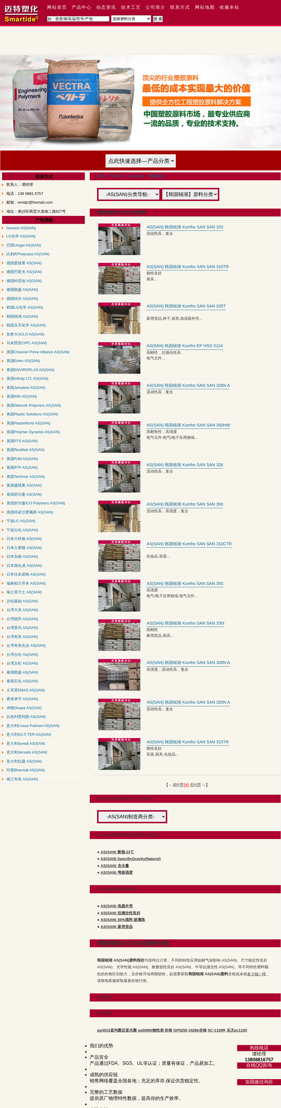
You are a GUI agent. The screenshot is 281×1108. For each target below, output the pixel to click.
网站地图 (205, 7)
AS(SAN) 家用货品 (117, 927)
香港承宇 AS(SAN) (22, 699)
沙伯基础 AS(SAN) (22, 601)
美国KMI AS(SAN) (21, 396)
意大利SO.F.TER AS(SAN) (28, 734)
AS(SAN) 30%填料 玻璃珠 (123, 919)
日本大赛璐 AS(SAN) (24, 548)
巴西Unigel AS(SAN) (23, 245)
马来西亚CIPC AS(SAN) (26, 343)
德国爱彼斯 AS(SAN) (24, 263)
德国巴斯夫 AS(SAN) (24, 272)
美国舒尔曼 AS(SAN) (24, 494)
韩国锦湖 (156, 176)
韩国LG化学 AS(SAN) (24, 307)
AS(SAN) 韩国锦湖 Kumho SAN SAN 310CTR (189, 543)
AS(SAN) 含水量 (115, 866)
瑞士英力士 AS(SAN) (24, 592)
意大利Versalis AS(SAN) (26, 752)
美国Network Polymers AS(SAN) (33, 405)
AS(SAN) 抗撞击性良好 (120, 913)
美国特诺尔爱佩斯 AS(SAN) (29, 512)
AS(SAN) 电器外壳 (117, 906)
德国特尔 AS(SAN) (22, 298)
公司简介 (156, 7)
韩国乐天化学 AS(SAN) (26, 325)
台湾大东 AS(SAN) (22, 610)
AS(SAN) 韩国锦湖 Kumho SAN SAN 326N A (188, 385)
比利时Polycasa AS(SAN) (27, 254)
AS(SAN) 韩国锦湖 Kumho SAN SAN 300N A (188, 662)
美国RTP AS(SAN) (22, 467)
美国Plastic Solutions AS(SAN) (32, 414)
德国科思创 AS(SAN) (24, 281)
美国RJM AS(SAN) (22, 459)
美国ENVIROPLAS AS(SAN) (30, 370)
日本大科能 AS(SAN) (24, 538)
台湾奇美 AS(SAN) (22, 637)
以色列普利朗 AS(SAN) (26, 716)
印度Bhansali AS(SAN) (25, 770)
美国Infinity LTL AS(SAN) (27, 378)
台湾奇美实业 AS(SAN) (26, 645)
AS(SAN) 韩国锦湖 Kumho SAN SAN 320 (184, 227)
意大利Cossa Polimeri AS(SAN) (33, 725)
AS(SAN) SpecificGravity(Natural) (131, 859)
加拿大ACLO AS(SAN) (25, 334)
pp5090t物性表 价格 (155, 1030)
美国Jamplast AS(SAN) (26, 387)
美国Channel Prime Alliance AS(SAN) (38, 352)
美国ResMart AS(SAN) (25, 450)
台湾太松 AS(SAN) (22, 663)
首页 (101, 176)
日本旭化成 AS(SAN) (24, 565)
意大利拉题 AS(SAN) (24, 761)
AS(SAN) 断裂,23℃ (117, 852)
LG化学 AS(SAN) (21, 236)
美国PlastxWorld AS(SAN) (28, 423)
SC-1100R (216, 1030)
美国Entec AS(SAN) (23, 361)
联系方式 (180, 7)
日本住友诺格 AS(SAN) (26, 574)
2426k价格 (197, 1030)
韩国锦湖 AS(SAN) (22, 316)
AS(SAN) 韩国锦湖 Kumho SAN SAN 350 (184, 583)
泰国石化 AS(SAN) (22, 681)
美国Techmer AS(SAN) (25, 476)
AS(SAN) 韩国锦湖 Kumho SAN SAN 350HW (188, 425)
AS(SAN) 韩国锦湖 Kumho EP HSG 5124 (184, 345)
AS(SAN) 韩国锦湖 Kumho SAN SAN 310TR (187, 266)
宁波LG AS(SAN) (20, 521)
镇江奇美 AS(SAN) (22, 779)
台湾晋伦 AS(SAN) (22, 627)
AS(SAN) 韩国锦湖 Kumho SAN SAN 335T (186, 306)
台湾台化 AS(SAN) (22, 654)
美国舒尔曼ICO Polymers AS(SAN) (35, 503)
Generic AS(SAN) (21, 228)
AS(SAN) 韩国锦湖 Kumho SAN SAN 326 (184, 464)
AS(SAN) (136, 176)
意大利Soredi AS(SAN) (25, 743)
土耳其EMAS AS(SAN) (25, 690)
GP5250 (180, 1030)
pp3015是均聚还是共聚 (117, 1030)
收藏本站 (229, 7)
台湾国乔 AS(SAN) (22, 619)
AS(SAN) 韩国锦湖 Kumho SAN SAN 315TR (187, 742)
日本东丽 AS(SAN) (22, 556)
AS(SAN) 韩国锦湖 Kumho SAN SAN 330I (185, 623)
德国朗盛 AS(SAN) (22, 289)
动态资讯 (106, 7)
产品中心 (82, 7)
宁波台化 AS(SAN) (22, 530)
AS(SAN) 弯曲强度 (117, 872)
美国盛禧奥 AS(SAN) (24, 485)
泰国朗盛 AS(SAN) (22, 672)
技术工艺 (131, 7)
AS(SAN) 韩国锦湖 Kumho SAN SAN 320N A (188, 702)
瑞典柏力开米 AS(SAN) (26, 583)
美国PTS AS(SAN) (22, 441)
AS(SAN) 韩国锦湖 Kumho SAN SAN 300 (184, 504)
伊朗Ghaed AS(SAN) (24, 708)
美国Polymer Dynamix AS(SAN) (33, 432)
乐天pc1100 (237, 1030)
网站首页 (57, 7)
